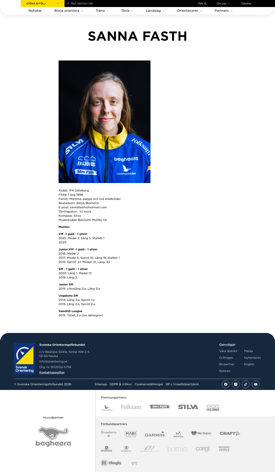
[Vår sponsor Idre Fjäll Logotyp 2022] (160, 408)
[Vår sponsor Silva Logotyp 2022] (188, 408)
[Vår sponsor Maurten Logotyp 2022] (178, 434)
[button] (43, 3)
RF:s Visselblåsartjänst (182, 384)
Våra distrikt (228, 351)
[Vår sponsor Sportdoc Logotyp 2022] (106, 449)
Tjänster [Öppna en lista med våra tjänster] (246, 3)
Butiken (224, 371)
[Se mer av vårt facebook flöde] (226, 384)
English (249, 364)
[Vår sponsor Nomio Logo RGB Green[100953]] (177, 449)
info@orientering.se (53, 361)
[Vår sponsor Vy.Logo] (134, 463)
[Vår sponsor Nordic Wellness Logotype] (149, 449)
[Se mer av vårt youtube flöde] (256, 384)
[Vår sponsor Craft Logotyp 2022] (230, 434)
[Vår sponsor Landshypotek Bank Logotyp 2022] (107, 408)
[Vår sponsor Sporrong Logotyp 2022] (126, 449)
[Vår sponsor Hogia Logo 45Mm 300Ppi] (111, 463)
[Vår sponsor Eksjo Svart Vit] (213, 408)
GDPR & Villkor (121, 384)
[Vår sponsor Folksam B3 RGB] (131, 408)
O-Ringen (226, 357)
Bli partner (226, 364)
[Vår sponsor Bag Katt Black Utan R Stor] (53, 437)
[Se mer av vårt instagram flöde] (236, 384)
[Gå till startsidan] (16, 7)
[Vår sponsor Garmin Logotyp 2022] (155, 434)
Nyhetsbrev (252, 357)
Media (248, 351)
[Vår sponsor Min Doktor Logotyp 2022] (201, 434)
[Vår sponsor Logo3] (203, 449)
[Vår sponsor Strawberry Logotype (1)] (108, 434)
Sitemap (101, 384)
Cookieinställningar (149, 384)
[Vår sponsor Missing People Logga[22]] (224, 449)
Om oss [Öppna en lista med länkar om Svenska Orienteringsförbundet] (223, 3)
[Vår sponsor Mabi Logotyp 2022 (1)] (131, 434)
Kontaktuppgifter (52, 372)
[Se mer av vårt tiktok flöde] (246, 384)
